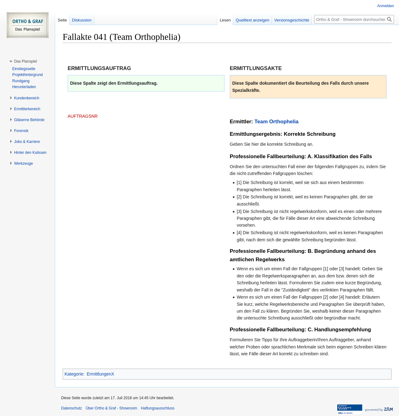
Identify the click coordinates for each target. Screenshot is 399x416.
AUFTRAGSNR (83, 116)
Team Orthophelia (276, 122)
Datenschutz (71, 408)
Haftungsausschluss (157, 408)
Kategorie (74, 373)
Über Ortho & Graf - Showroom (111, 408)
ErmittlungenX (100, 373)
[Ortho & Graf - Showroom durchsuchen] (354, 19)
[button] (25, 61)
